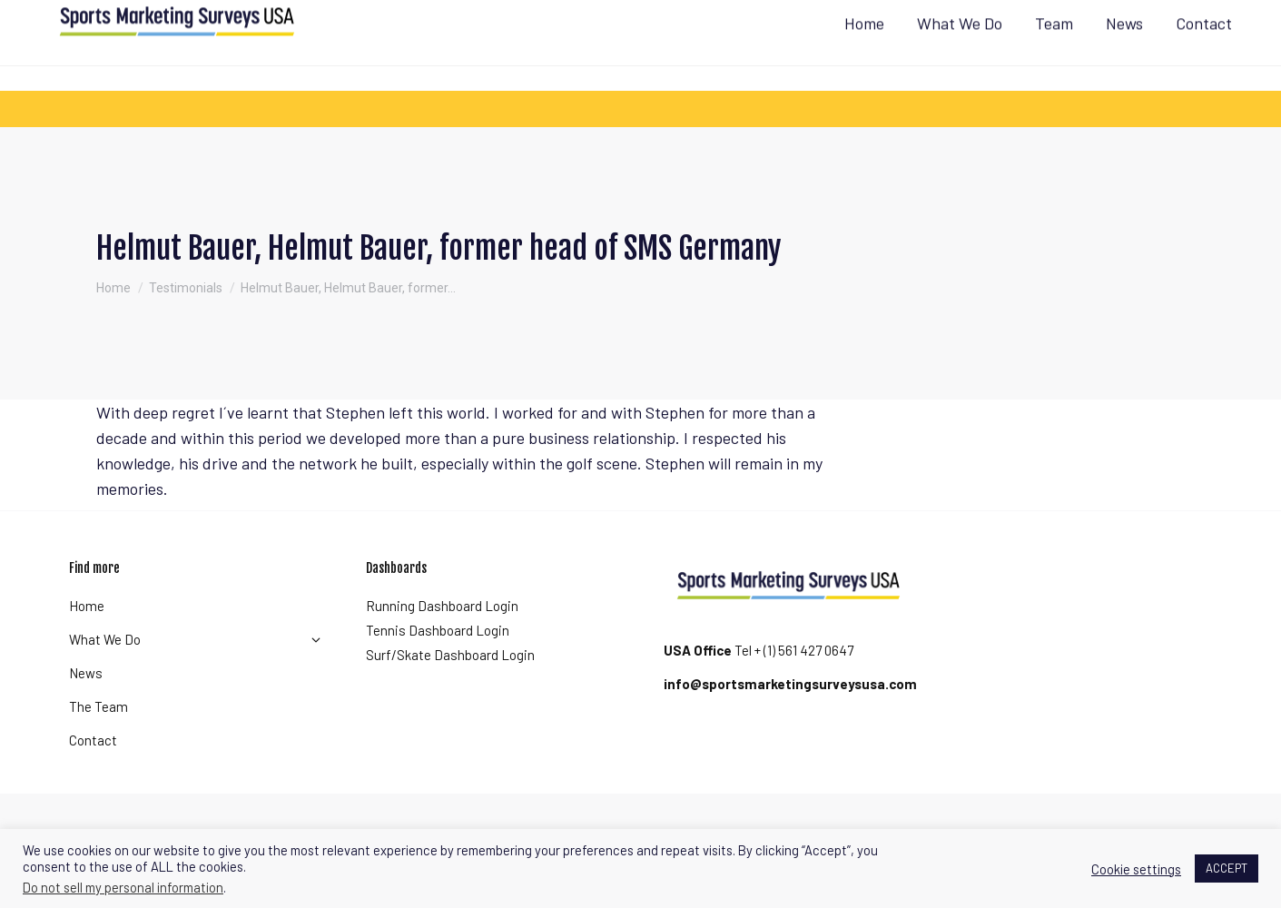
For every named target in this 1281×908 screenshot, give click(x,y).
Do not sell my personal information (123, 887)
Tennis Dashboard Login (437, 663)
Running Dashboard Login (442, 638)
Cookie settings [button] (1136, 869)
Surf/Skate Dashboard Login (450, 687)
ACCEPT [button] (1226, 868)
